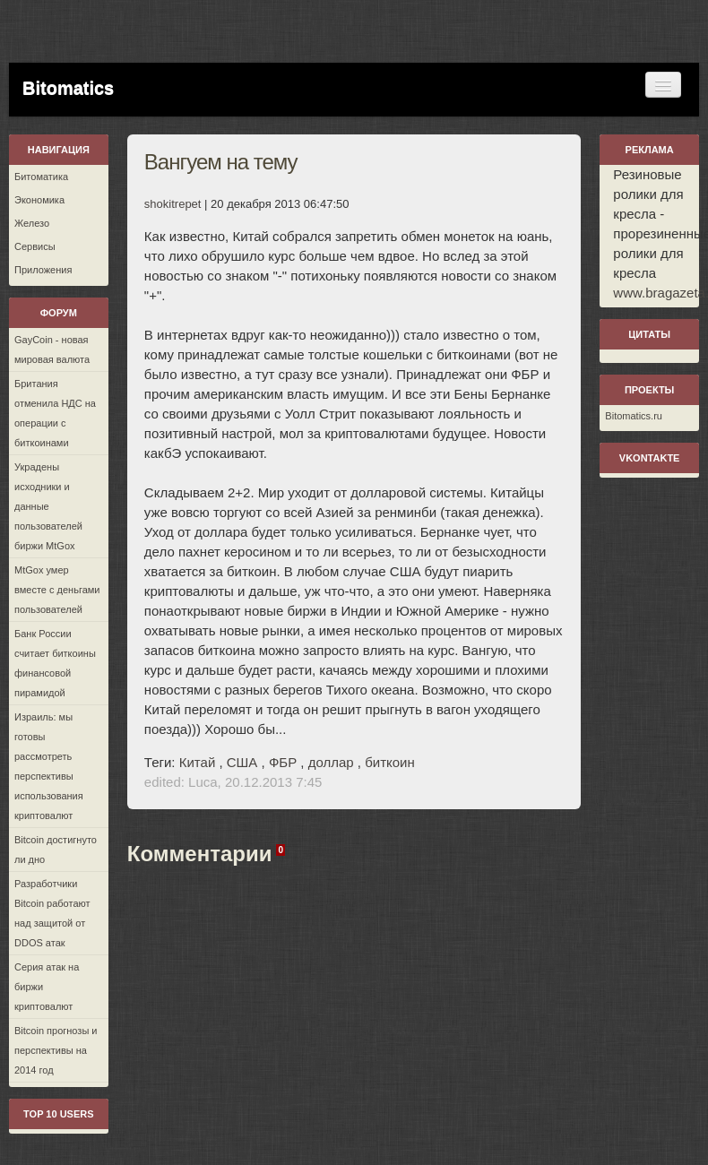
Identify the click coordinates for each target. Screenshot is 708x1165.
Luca (203, 782)
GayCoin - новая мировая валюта (52, 349)
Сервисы (35, 246)
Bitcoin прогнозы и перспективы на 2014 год (56, 1050)
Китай (197, 762)
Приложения (43, 269)
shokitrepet (173, 204)
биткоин (390, 762)
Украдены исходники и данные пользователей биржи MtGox (48, 506)
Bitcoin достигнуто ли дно (55, 849)
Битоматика (41, 176)
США (242, 762)
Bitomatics (68, 88)
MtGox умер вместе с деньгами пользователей (56, 590)
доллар (331, 762)
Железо (31, 223)
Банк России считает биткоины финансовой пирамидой (55, 663)
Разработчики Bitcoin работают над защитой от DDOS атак (52, 913)
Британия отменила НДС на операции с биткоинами (55, 413)
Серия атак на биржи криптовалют (46, 987)
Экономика (39, 199)
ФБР (283, 762)
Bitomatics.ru (633, 415)
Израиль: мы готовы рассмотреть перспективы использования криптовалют (48, 766)
